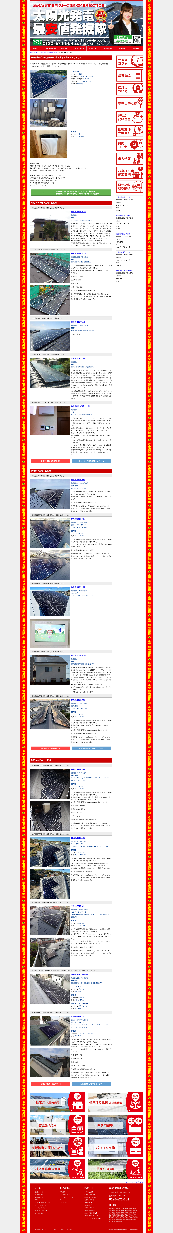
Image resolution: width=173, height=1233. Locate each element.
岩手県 (115, 1209)
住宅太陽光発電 (51, 49)
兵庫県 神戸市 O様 (78, 358)
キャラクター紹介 (40, 1208)
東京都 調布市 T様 (78, 1016)
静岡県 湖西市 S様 (78, 519)
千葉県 (123, 1210)
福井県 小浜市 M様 (78, 322)
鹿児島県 (119, 1221)
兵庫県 (131, 1215)
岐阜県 (131, 1213)
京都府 (123, 1215)
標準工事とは (79, 49)
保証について (65, 49)
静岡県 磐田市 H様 (78, 587)
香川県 (111, 1219)
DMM (61, 1200)
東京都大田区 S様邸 (123, 234)
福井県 (119, 1213)
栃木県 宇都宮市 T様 (78, 253)
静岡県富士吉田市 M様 (80, 406)
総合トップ (37, 49)
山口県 (132, 1217)
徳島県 (136, 1217)
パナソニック (64, 1202)
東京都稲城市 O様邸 (123, 252)
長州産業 (62, 1192)
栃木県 (111, 1210)
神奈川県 (131, 1210)
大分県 (111, 1221)
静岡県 (134, 1213)
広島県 (128, 1217)
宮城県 (119, 1209)
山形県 (127, 1209)
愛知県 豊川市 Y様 (78, 838)
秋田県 (123, 1209)
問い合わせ (45, 1229)
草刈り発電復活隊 (91, 1213)
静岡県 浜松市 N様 (78, 480)
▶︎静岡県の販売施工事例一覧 (50, 748)
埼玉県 (119, 1210)
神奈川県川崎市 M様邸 (124, 270)
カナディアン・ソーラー (67, 1197)
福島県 (131, 1209)
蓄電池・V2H (89, 1200)
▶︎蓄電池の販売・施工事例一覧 (50, 1084)
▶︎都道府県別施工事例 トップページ (91, 748)
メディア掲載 (39, 1213)
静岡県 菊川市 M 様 (78, 656)
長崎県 (131, 1219)
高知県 (119, 1219)
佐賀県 (127, 1219)
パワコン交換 (89, 1208)
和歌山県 (111, 1217)
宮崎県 (115, 1221)
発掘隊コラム (93, 49)
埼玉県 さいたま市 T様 (79, 974)
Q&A (36, 1200)
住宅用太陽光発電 (90, 1194)
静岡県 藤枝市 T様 (78, 700)
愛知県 (111, 1215)
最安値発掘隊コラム (91, 1216)
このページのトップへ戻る (134, 1182)
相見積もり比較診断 (91, 1197)
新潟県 (136, 1210)
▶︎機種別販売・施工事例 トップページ (91, 1084)
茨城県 (134, 1209)
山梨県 (123, 1213)
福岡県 (123, 1219)
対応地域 (112, 1205)
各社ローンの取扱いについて (43, 1202)
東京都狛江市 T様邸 (123, 215)
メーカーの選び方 (40, 1205)
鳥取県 (116, 1217)
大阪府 (127, 1215)
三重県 (115, 1215)
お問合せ (136, 49)
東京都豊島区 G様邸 (123, 197)
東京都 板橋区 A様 (78, 769)
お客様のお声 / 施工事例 (49, 52)
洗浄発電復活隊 (90, 1210)
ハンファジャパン (65, 1194)
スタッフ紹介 (60, 1229)
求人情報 (68, 1229)
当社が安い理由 (39, 1194)
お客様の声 (108, 49)
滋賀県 (119, 1215)
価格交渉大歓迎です (41, 1210)
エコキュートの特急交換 (93, 1218)
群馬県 (115, 1210)
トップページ (34, 52)
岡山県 (124, 1217)
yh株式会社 (89, 1192)
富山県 (111, 1213)
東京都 (127, 1210)
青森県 (111, 1209)
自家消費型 (89, 1202)
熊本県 (134, 1219)
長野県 (127, 1213)
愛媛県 (115, 1219)
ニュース (52, 1229)
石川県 (115, 1213)
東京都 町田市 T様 (78, 906)
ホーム (37, 1188)
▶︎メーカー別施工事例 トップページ (91, 461)
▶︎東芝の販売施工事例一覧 (50, 461)
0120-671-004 (119, 1199)
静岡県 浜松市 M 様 (78, 212)
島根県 (120, 1217)
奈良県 (134, 1215)
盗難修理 (88, 1205)
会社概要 (122, 49)
